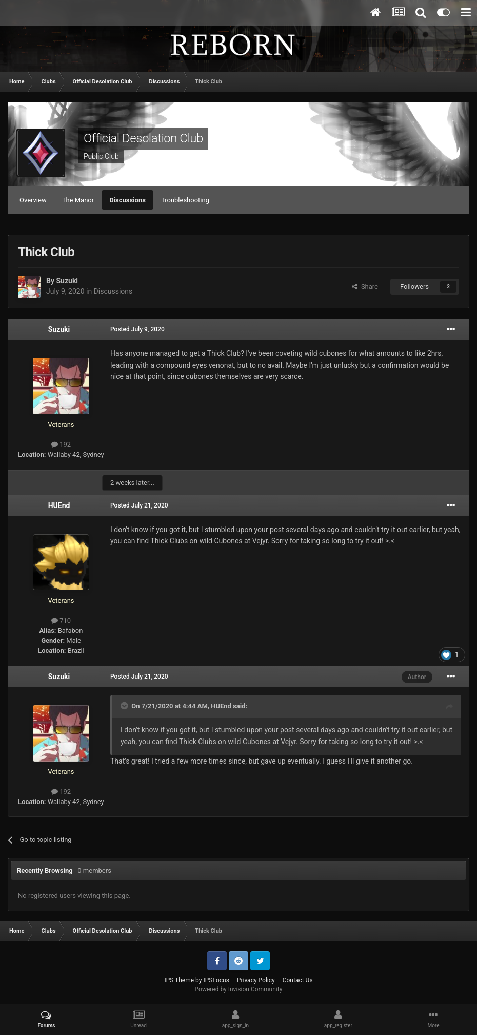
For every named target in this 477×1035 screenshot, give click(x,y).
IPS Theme (179, 980)
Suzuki (67, 281)
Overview (33, 200)
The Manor (78, 200)
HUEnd (59, 505)
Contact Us (298, 980)
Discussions (127, 200)
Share (365, 286)
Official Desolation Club (143, 138)
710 (61, 620)
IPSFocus (216, 980)
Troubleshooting (185, 200)
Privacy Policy (256, 980)
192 (61, 444)
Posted (137, 329)
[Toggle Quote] (125, 706)
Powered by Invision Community (239, 989)
